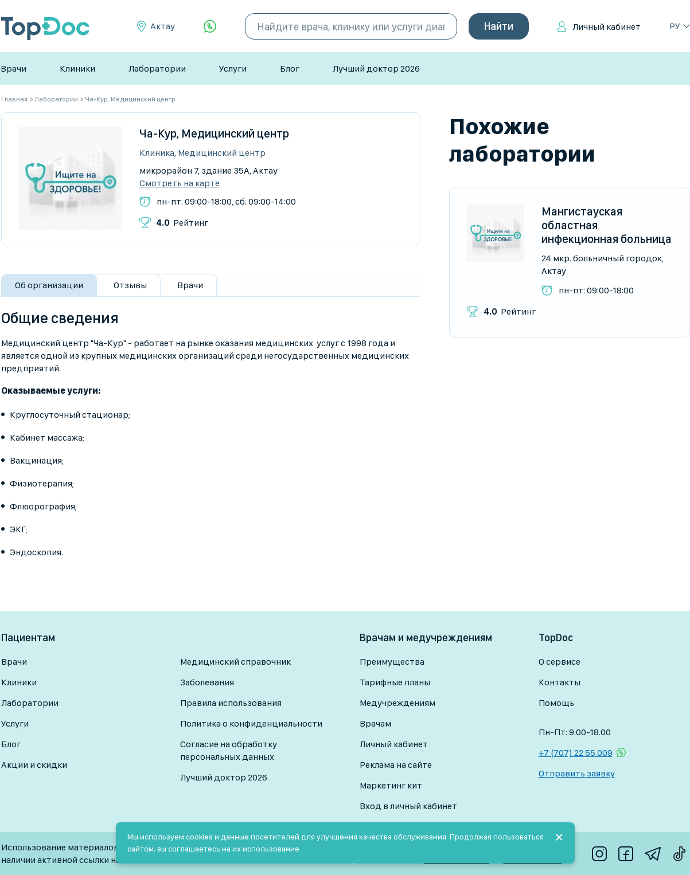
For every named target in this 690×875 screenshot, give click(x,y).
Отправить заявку (577, 773)
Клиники (77, 68)
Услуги (233, 68)
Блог (289, 68)
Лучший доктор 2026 (376, 68)
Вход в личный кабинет (408, 806)
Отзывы (130, 285)
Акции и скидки (34, 764)
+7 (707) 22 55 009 (576, 752)
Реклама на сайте (396, 764)
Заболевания (207, 682)
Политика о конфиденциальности (251, 723)
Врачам (375, 723)
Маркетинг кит (391, 785)
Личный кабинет (606, 26)
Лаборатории (157, 68)
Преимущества (392, 661)
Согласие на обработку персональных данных (228, 750)
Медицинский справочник (235, 661)
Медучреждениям (397, 702)
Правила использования (231, 702)
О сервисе (559, 661)
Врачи (13, 68)
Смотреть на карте (179, 183)
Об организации (49, 285)
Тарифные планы (395, 682)
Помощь (556, 702)
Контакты (559, 682)
